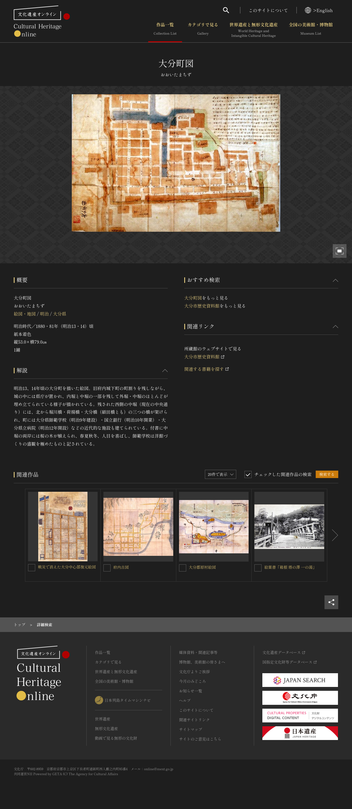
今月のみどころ (192, 681)
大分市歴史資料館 (201, 305)
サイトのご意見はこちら (200, 739)
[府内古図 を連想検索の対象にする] (107, 567)
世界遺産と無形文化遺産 (253, 30)
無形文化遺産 (106, 728)
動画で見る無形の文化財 (116, 738)
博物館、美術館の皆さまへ (202, 662)
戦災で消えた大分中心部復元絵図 (67, 567)
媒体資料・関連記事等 (198, 652)
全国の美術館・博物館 (311, 30)
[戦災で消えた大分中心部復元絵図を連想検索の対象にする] (31, 567)
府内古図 (123, 567)
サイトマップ (190, 729)
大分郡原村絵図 (202, 567)
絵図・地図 (25, 313)
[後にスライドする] (332, 535)
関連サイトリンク (194, 719)
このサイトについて (268, 10)
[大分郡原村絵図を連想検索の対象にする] (182, 567)
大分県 (59, 313)
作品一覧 (165, 30)
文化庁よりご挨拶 (194, 671)
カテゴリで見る (203, 30)
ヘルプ (185, 700)
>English (319, 10)
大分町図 (193, 297)
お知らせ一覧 (190, 691)
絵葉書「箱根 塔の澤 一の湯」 (290, 567)
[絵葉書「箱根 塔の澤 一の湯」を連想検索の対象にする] (258, 567)
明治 (44, 313)
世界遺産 (102, 719)
